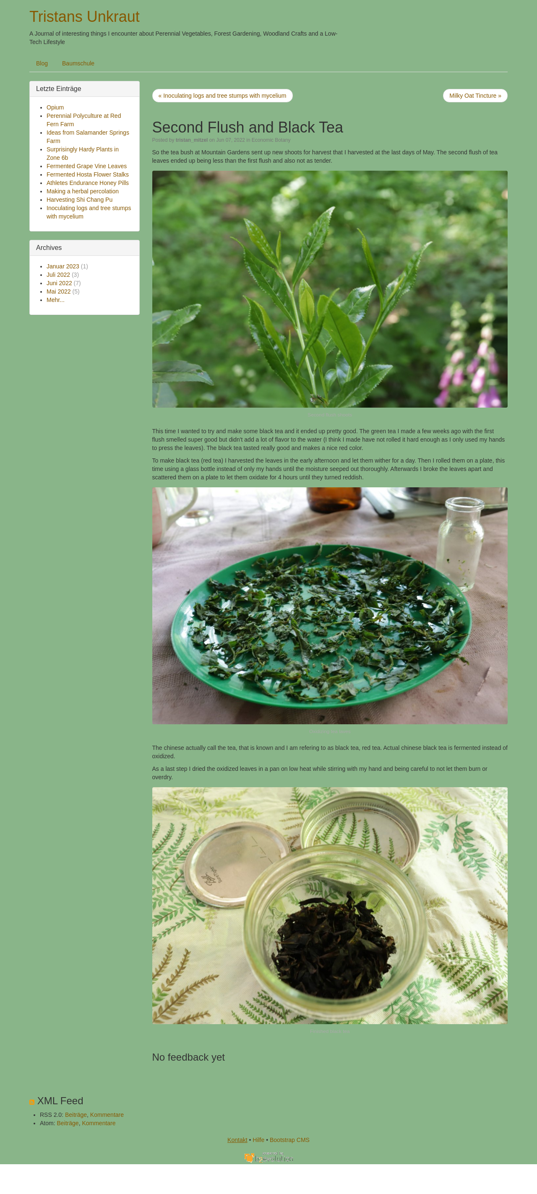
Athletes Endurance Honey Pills (88, 182)
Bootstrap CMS (290, 1140)
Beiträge (76, 1114)
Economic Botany (271, 140)
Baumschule (78, 63)
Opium (55, 107)
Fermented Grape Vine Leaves (87, 166)
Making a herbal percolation (83, 191)
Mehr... (56, 300)
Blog (42, 63)
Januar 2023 (63, 266)
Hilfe (258, 1140)
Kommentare (107, 1114)
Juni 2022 (59, 283)
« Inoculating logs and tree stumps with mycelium (223, 95)
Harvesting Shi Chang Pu (79, 199)
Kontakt (237, 1140)
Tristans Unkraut (84, 16)
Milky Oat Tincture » (475, 95)
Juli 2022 (58, 274)
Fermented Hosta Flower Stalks (88, 174)
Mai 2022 (59, 291)
